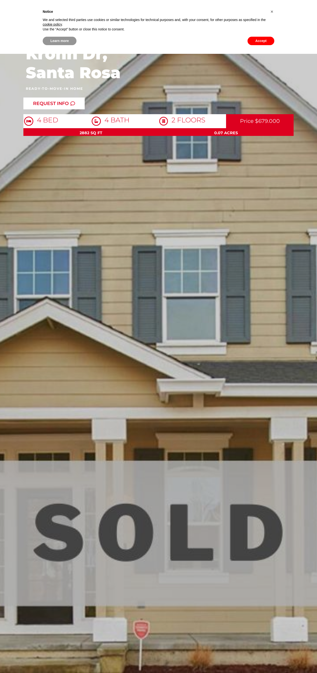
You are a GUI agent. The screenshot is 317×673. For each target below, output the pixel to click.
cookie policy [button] (52, 24)
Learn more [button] (59, 41)
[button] (272, 11)
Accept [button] (261, 41)
